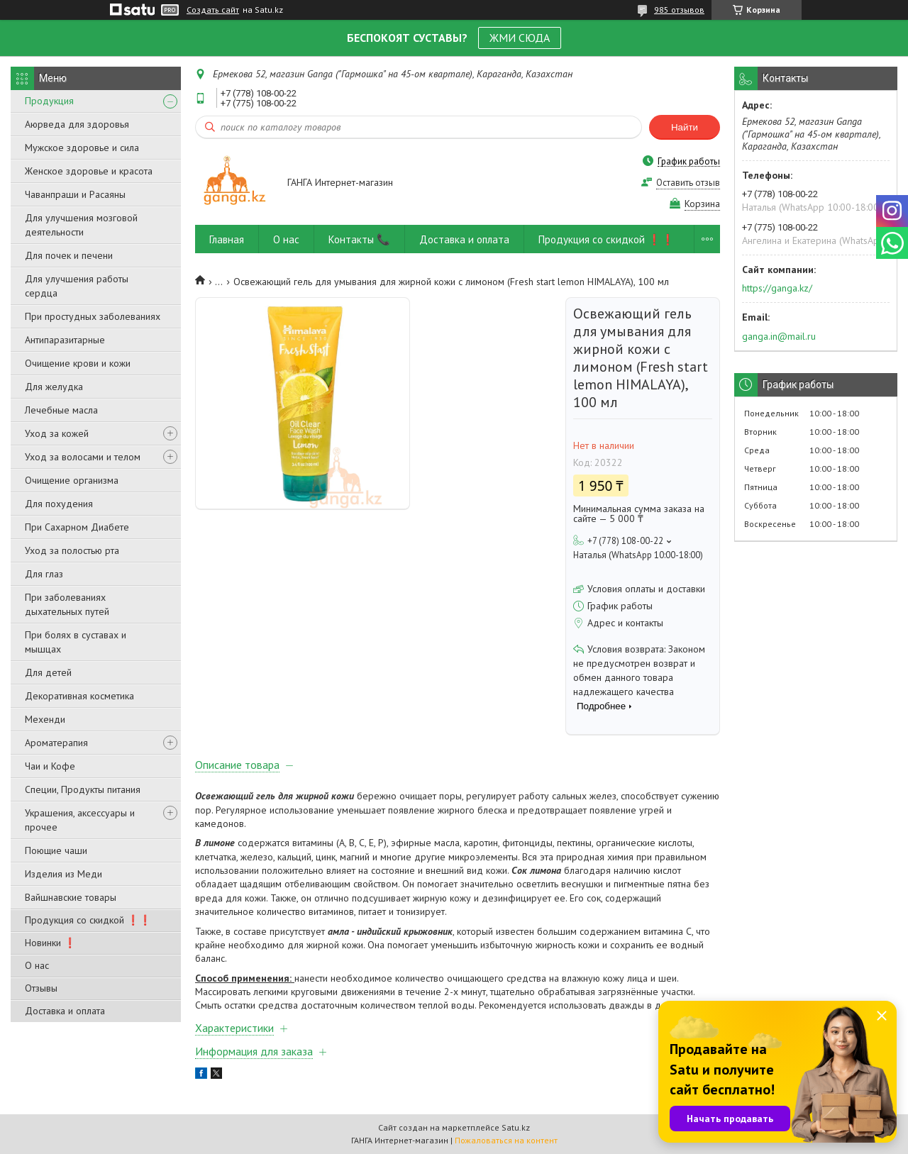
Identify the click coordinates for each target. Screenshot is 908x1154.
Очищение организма (71, 480)
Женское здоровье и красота (89, 171)
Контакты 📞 (359, 239)
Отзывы (41, 988)
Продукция (49, 100)
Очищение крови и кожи (78, 363)
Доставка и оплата (65, 1010)
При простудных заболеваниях (92, 316)
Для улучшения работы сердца (76, 285)
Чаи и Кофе (50, 766)
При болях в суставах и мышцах (75, 641)
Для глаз (44, 573)
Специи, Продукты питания (82, 789)
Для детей (48, 672)
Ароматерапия (56, 742)
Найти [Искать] (684, 127)
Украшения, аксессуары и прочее (80, 819)
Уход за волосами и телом (82, 456)
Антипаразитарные (65, 339)
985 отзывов (679, 9)
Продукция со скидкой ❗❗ (88, 920)
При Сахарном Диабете (77, 527)
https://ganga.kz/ (777, 288)
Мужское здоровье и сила (82, 147)
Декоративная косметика (79, 695)
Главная (226, 239)
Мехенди (45, 719)
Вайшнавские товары (70, 897)
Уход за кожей (57, 433)
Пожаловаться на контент (506, 1140)
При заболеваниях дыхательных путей (67, 604)
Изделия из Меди (63, 873)
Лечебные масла (61, 410)
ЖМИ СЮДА (519, 37)
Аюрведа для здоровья (77, 124)
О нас (37, 965)
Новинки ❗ (50, 942)
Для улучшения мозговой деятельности (81, 224)
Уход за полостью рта (72, 550)
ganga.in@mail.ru (779, 336)
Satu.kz (516, 1127)
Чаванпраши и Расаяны (75, 194)
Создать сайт (213, 10)
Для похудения (59, 503)
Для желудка (54, 386)
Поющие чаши (56, 850)
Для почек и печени (69, 255)
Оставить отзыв (688, 183)
